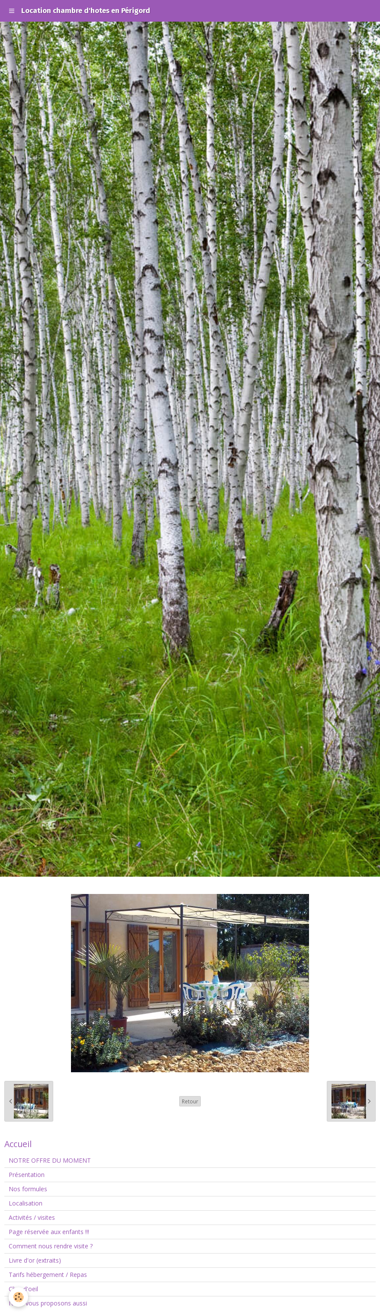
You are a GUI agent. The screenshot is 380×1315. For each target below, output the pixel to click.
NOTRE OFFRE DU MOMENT (50, 1160)
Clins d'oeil (23, 1289)
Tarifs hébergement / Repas (48, 1274)
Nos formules (28, 1189)
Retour (190, 1101)
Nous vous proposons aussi (48, 1303)
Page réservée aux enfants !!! (49, 1232)
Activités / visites (32, 1217)
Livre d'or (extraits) (35, 1260)
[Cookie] (18, 1297)
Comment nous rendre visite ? (51, 1246)
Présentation (27, 1174)
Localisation (25, 1203)
